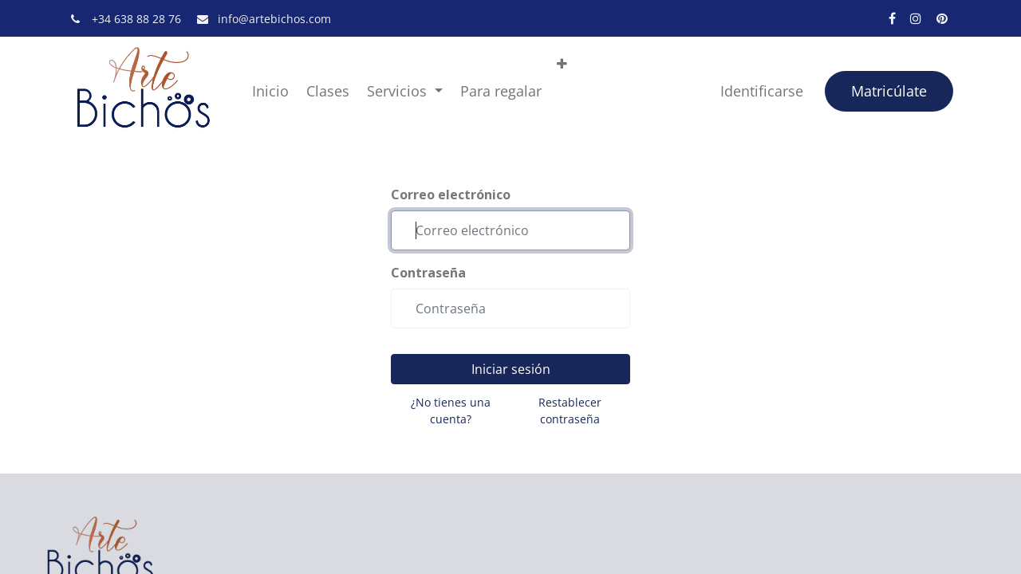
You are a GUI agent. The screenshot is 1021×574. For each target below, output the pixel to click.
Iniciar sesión (510, 369)
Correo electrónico (450, 194)
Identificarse (761, 90)
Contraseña (428, 272)
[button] (562, 64)
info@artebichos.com (274, 18)
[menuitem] (270, 91)
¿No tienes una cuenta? (451, 411)
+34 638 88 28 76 (138, 18)
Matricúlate (889, 90)
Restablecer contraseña (569, 411)
